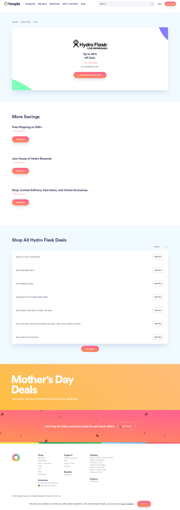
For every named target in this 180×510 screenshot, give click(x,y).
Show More (90, 349)
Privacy (48, 496)
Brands (15, 22)
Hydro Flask (25, 22)
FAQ (66, 461)
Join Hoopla (170, 4)
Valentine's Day (96, 462)
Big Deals (42, 458)
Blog (40, 472)
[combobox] (162, 247)
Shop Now (72, 398)
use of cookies (127, 504)
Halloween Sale (96, 472)
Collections (94, 481)
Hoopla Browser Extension (48, 483)
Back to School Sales (98, 470)
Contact (67, 466)
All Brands (42, 474)
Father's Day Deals (97, 467)
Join (39, 469)
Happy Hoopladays (97, 460)
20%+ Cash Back (45, 463)
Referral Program (70, 458)
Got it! (144, 504)
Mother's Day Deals (97, 465)
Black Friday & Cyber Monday (101, 458)
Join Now (126, 426)
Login (40, 466)
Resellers (67, 475)
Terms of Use (69, 463)
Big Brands (42, 461)
